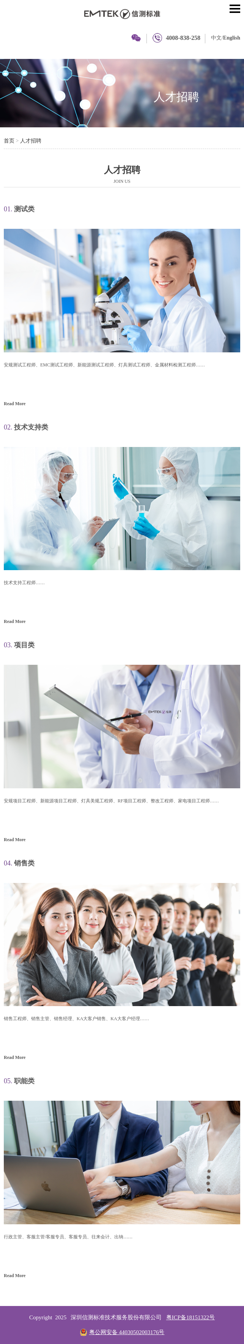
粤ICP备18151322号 (190, 1317)
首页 (9, 141)
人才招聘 (176, 96)
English (231, 38)
